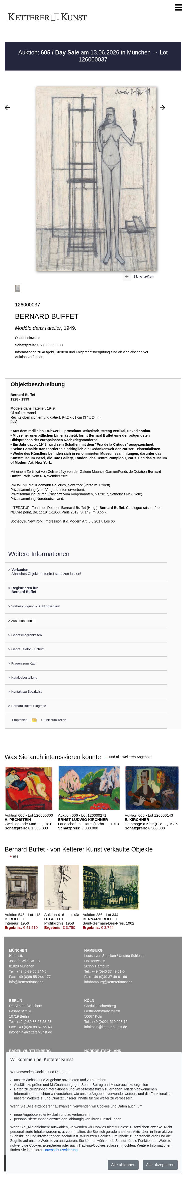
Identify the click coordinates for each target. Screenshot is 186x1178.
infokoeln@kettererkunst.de (105, 1027)
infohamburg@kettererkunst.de (108, 982)
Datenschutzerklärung (60, 1150)
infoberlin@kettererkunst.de (30, 1032)
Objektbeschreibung (38, 384)
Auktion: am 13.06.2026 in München (85, 52)
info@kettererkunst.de (26, 982)
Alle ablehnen (123, 1165)
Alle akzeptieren (160, 1165)
